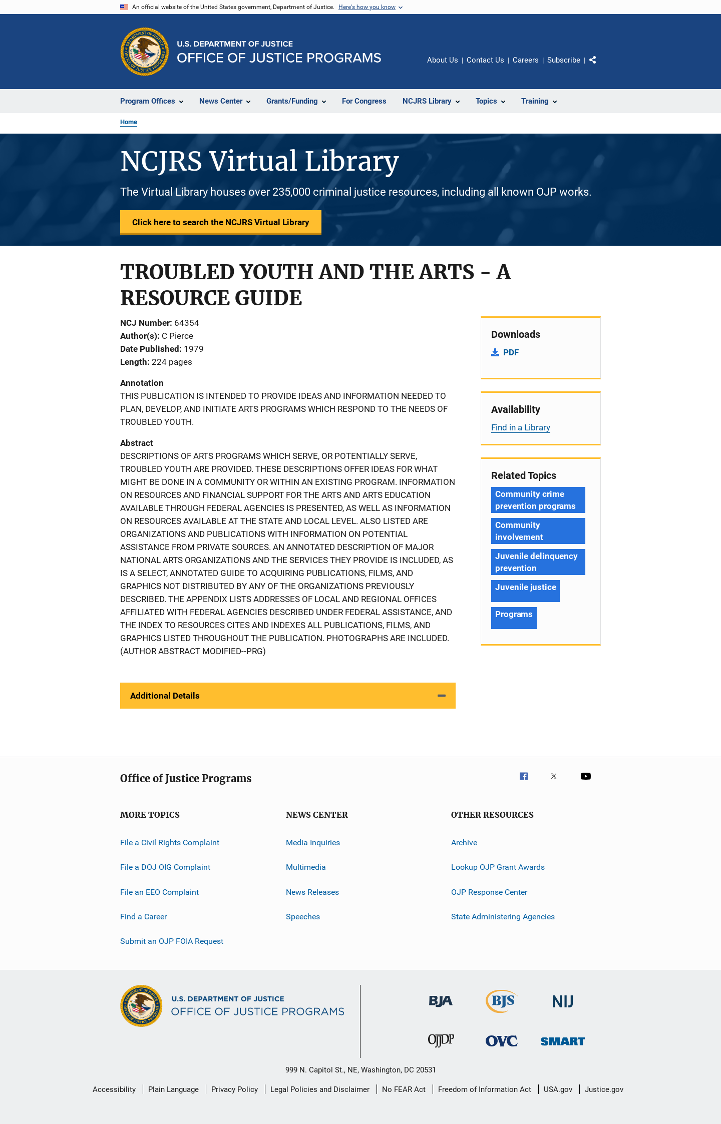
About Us (442, 60)
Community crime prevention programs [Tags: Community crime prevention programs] (535, 500)
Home (128, 122)
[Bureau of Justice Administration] (441, 1008)
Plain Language (173, 1089)
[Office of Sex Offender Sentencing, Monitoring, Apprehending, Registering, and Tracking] (563, 1047)
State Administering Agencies (503, 916)
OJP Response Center (489, 892)
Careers (526, 60)
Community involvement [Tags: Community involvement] (519, 531)
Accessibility (114, 1089)
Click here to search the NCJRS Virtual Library (220, 222)
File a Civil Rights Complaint (169, 842)
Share (601, 67)
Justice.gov (604, 1089)
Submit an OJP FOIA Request (171, 941)
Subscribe (563, 60)
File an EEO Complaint (159, 892)
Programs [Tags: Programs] (514, 614)
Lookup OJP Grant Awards (498, 867)
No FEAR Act (404, 1089)
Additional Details (165, 696)
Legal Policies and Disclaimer (320, 1089)
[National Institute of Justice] (563, 1009)
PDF (511, 352)
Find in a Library (520, 427)
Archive (464, 842)
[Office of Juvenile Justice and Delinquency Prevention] (441, 1049)
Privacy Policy (234, 1089)
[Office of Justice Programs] (144, 51)
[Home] (279, 52)
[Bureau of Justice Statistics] (502, 1014)
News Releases (312, 892)
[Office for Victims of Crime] (502, 1048)
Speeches (303, 916)
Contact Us (485, 60)
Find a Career (143, 916)
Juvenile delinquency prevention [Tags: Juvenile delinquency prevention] (536, 562)
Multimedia (306, 867)
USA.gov (558, 1089)
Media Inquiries (313, 842)
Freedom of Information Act (484, 1089)
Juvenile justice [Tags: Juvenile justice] (525, 587)
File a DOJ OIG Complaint (165, 867)
